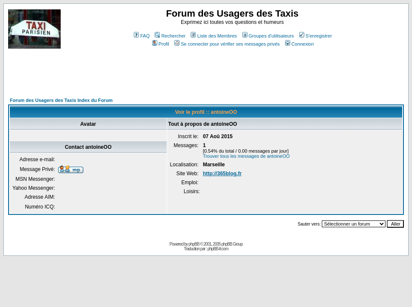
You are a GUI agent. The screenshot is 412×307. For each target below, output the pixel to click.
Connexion (299, 43)
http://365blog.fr (222, 174)
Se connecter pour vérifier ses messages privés (227, 43)
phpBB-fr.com (217, 248)
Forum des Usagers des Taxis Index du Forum (61, 100)
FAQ (142, 35)
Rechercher (170, 35)
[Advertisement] (163, 77)
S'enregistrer (315, 35)
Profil (160, 43)
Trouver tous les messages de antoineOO (246, 156)
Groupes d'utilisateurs (268, 35)
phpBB (193, 244)
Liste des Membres (214, 35)
